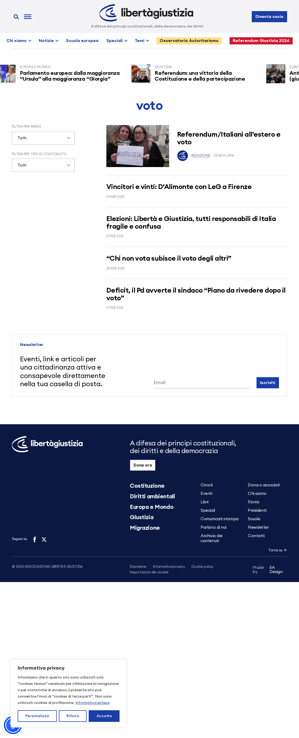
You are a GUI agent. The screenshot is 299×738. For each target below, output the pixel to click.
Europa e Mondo (152, 507)
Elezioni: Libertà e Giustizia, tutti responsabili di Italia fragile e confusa (191, 222)
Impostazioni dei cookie (149, 572)
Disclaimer (138, 567)
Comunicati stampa (220, 519)
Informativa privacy (169, 567)
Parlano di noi (213, 527)
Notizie (46, 41)
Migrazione (145, 528)
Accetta (104, 716)
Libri (204, 502)
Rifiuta (73, 716)
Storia (253, 502)
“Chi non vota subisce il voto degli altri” (168, 258)
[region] (69, 693)
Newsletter (258, 527)
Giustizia (141, 517)
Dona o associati (264, 485)
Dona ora (143, 465)
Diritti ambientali (152, 496)
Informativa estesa (92, 703)
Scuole (254, 519)
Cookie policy (202, 567)
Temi (139, 41)
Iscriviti (267, 383)
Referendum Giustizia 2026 (261, 41)
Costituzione (147, 486)
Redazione (193, 155)
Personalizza (37, 716)
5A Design (268, 570)
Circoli (206, 485)
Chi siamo (16, 41)
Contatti (256, 536)
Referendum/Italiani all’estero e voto (228, 138)
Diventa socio (269, 17)
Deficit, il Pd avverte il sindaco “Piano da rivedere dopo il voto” (196, 294)
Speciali (114, 41)
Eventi (206, 493)
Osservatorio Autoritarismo (189, 41)
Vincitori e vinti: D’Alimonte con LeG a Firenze (179, 186)
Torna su (277, 550)
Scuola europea (82, 41)
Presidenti (257, 510)
